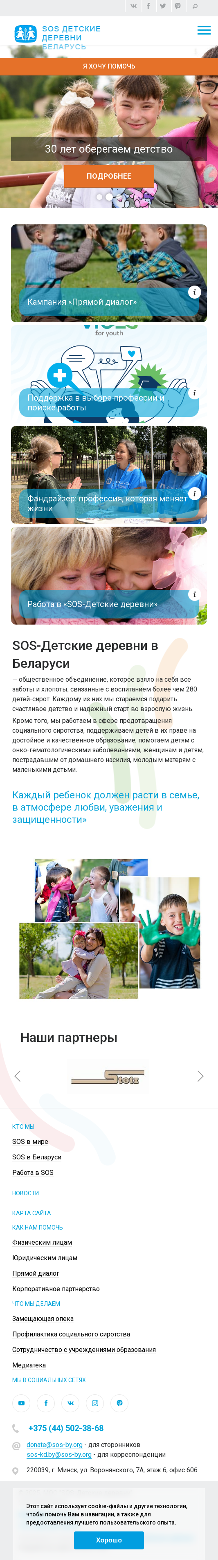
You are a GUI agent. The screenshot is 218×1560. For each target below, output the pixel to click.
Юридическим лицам (44, 1258)
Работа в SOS (33, 1173)
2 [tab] (109, 197)
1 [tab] (99, 197)
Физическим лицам (42, 1242)
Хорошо (109, 1540)
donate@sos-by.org (55, 1445)
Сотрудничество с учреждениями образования (84, 1350)
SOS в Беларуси (36, 1157)
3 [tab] (119, 197)
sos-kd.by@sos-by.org (59, 1454)
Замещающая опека (43, 1319)
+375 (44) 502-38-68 (66, 1428)
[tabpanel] (109, 126)
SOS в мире (30, 1142)
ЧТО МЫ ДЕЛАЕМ (36, 1304)
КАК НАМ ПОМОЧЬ (37, 1227)
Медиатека (29, 1365)
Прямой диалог (35, 1273)
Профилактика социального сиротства (71, 1334)
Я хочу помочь (109, 66)
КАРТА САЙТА (31, 1213)
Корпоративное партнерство (56, 1289)
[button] (17, 1076)
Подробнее (109, 176)
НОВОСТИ (25, 1193)
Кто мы (23, 1126)
